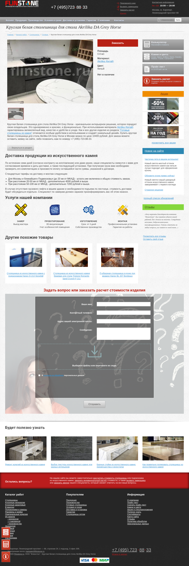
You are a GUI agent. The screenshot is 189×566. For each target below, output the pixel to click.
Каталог (10, 20)
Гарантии (91, 20)
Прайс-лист (132, 502)
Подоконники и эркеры (16, 509)
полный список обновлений (159, 198)
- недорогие (13, 519)
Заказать (118, 42)
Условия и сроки (52, 20)
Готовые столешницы (76, 505)
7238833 (69, 7)
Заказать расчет (127, 10)
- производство (14, 524)
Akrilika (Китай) (105, 61)
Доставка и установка (74, 20)
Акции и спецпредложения (140, 509)
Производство (35, 20)
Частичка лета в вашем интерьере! (161, 159)
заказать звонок (61, 483)
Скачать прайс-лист (136, 505)
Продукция (21, 20)
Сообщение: (86, 330)
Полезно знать (134, 512)
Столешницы (11, 500)
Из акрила (10, 516)
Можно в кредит (119, 554)
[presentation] (94, 389)
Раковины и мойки (14, 512)
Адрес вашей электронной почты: (74, 321)
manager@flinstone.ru (35, 551)
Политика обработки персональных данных (138, 522)
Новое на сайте (154, 150)
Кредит (123, 13)
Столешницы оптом (75, 514)
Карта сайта (133, 516)
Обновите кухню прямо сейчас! (160, 176)
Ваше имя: (87, 304)
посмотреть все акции (164, 143)
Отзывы (149, 207)
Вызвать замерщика (129, 6)
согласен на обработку (53, 375)
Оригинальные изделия (16, 514)
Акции (164, 93)
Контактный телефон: (81, 313)
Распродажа (11, 538)
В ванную (9, 507)
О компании (104, 20)
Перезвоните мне (128, 3)
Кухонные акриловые (15, 505)
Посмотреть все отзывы (154, 236)
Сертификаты (133, 514)
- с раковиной (13, 521)
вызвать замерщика (135, 480)
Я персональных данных (61, 375)
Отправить (94, 404)
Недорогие (10, 526)
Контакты (119, 20)
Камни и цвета (134, 507)
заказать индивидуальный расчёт (91, 480)
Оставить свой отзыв (153, 239)
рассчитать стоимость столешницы (110, 478)
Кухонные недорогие (15, 502)
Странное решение (154, 190)
